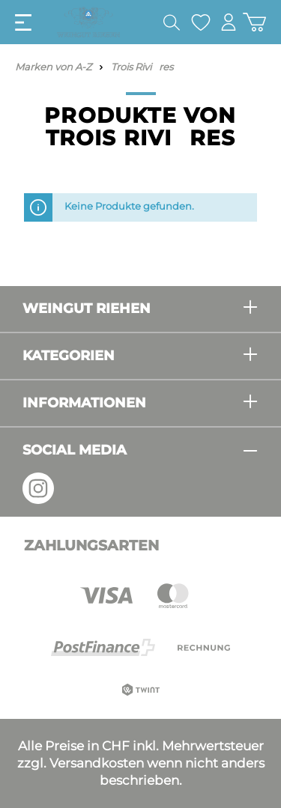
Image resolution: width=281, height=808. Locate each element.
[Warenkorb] (254, 22)
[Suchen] (172, 22)
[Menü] (23, 22)
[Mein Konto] (228, 22)
